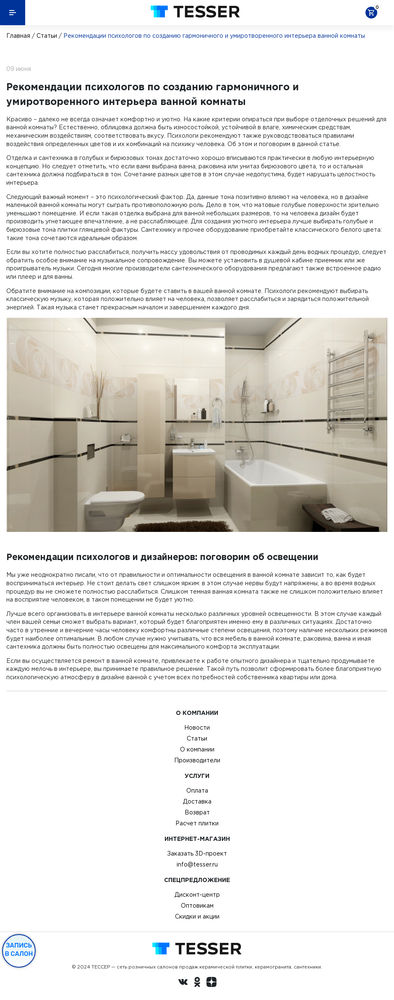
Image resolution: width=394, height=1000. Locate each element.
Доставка (197, 801)
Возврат (197, 812)
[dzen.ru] (211, 983)
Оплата (197, 790)
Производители (197, 760)
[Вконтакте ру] (183, 983)
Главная (18, 35)
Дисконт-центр (197, 894)
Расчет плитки (197, 823)
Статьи (47, 35)
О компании (197, 749)
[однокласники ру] (197, 983)
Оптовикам (197, 905)
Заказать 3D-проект (197, 853)
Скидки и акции (197, 916)
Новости (197, 727)
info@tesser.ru (197, 864)
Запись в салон (19, 950)
